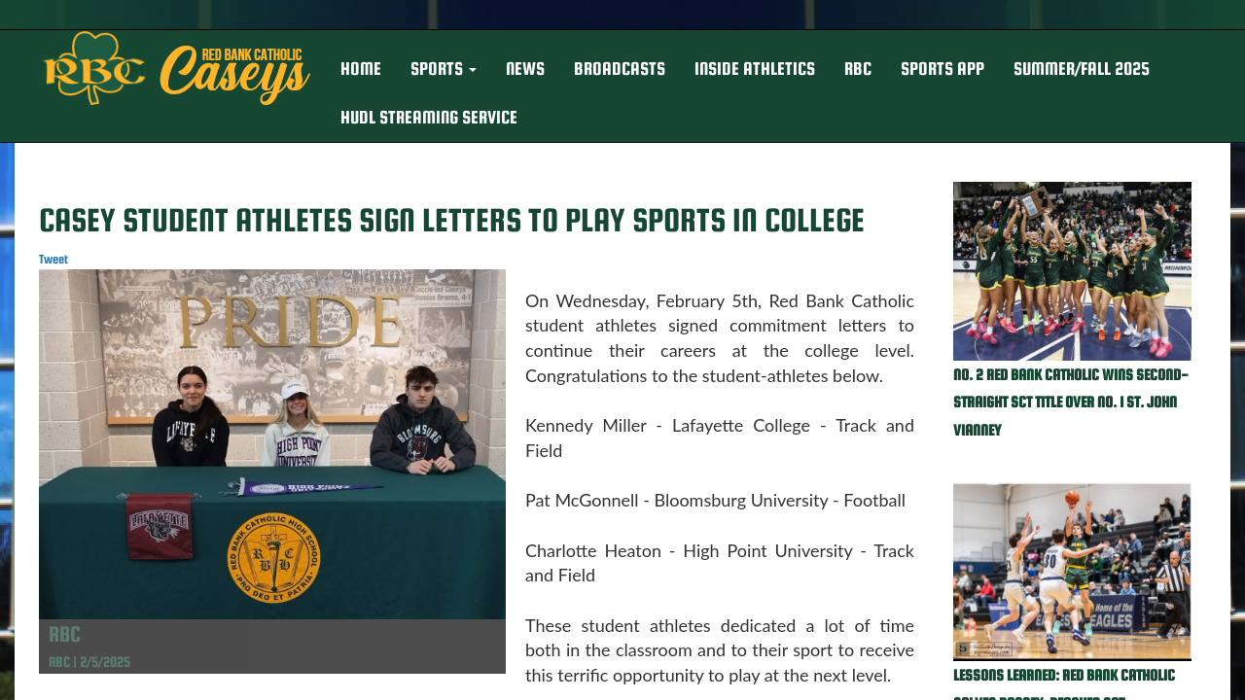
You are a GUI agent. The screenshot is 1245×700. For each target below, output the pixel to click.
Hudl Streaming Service (428, 117)
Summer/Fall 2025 (1082, 68)
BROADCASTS (619, 68)
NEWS (525, 68)
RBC (858, 68)
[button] (443, 69)
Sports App (942, 68)
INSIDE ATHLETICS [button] (754, 68)
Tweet (53, 259)
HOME (360, 68)
